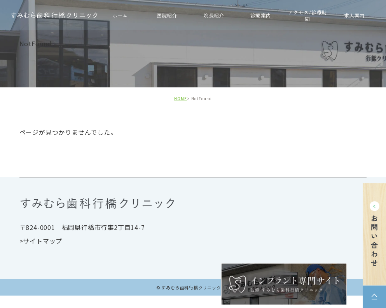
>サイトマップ (41, 240)
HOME (180, 98)
